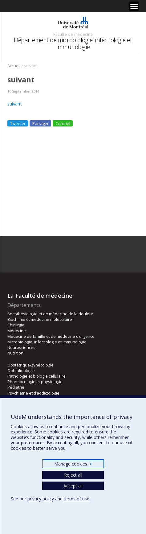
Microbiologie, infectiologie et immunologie (47, 342)
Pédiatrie (15, 387)
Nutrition (15, 353)
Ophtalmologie (21, 370)
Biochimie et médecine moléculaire (39, 319)
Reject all (73, 475)
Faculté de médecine (73, 34)
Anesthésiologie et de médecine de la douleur (50, 314)
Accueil (13, 65)
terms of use (76, 499)
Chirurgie (15, 325)
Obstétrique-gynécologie (30, 365)
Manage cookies (72, 464)
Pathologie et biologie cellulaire (36, 376)
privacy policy (40, 499)
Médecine (16, 330)
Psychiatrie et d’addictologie (33, 393)
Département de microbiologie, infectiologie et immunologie (73, 43)
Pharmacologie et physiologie (35, 381)
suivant (14, 104)
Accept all (73, 486)
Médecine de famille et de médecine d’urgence (51, 336)
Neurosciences (21, 347)
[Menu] (134, 6)
